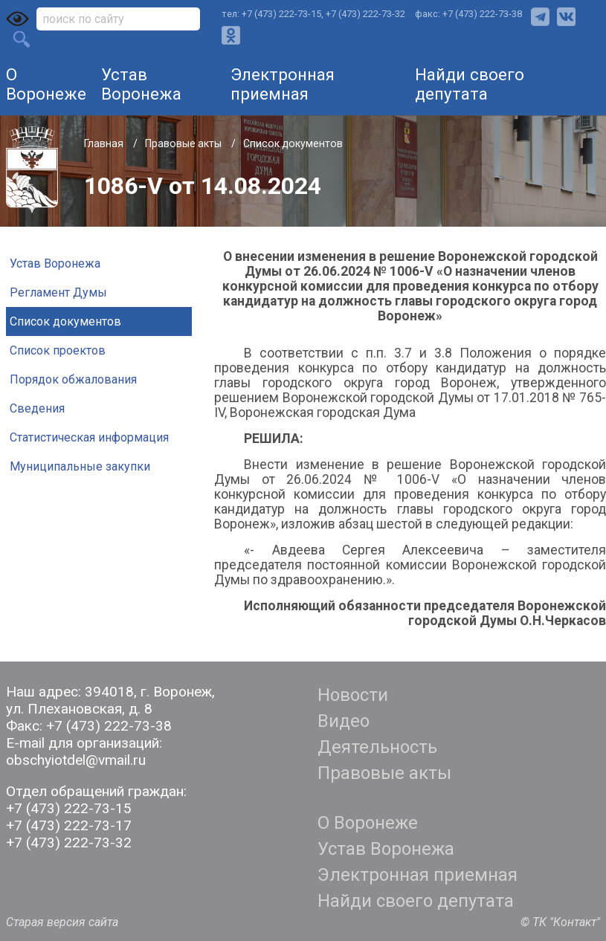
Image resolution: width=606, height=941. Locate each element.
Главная (105, 143)
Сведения (37, 408)
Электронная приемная (283, 84)
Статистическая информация (89, 437)
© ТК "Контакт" (560, 922)
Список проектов (58, 350)
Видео (343, 721)
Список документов (293, 143)
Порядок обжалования (73, 379)
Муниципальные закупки (80, 466)
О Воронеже (46, 84)
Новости (352, 695)
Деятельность (377, 747)
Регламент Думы (58, 292)
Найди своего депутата (469, 84)
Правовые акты (184, 143)
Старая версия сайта (62, 922)
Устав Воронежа (141, 84)
